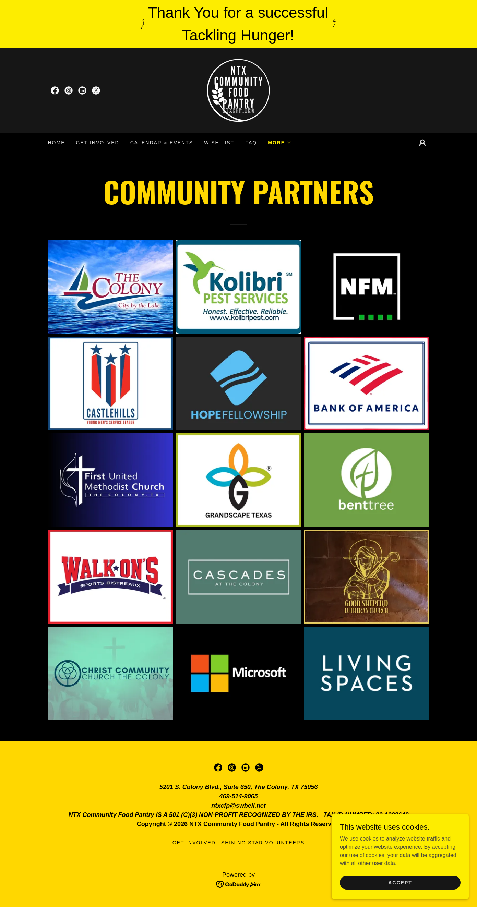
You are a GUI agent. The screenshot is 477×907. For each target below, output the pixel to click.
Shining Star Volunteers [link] (263, 842)
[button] (280, 142)
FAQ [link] (251, 142)
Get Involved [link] (97, 142)
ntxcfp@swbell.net (238, 805)
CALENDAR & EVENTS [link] (161, 142)
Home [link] (56, 142)
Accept (400, 882)
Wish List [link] (219, 142)
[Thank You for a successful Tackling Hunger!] (238, 24)
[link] (55, 90)
